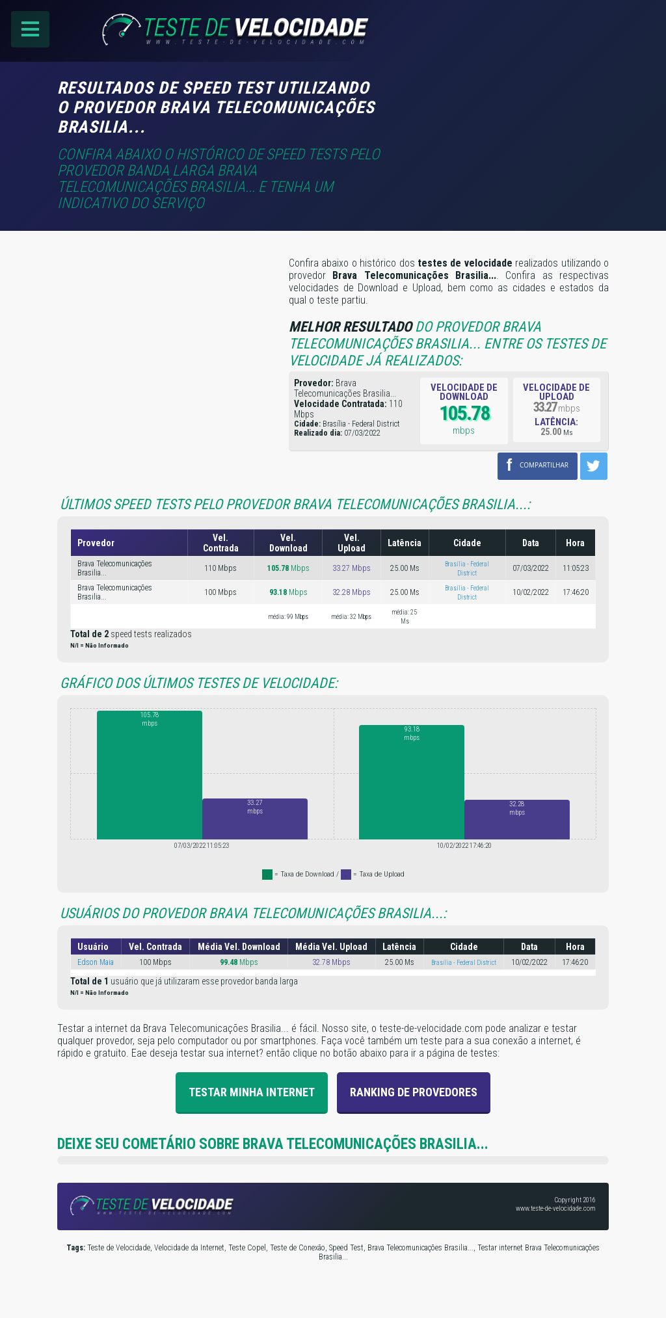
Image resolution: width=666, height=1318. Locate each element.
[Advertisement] (499, 96)
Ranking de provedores (413, 1090)
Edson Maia (95, 960)
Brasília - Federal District (463, 960)
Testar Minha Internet (252, 1090)
